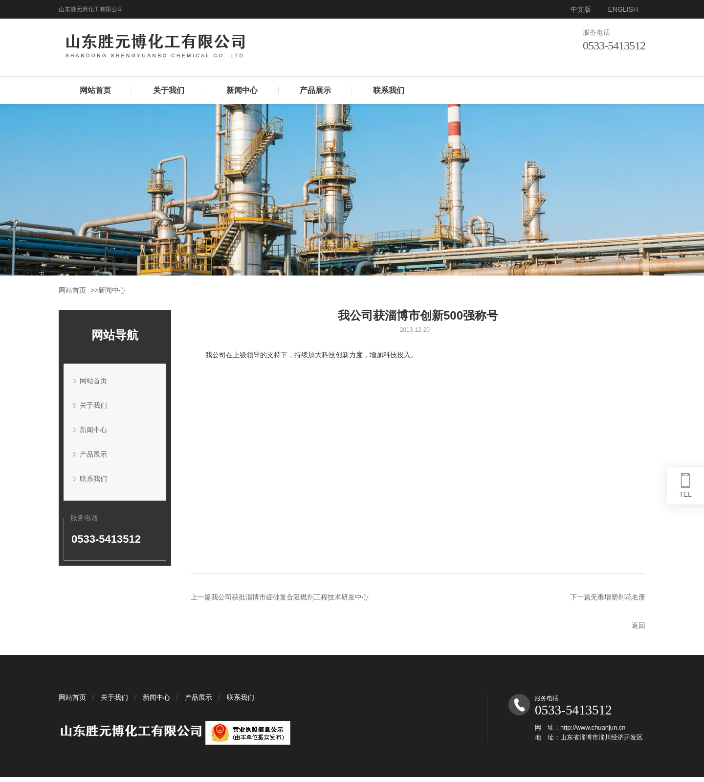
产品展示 (315, 90)
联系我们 (388, 90)
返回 (638, 625)
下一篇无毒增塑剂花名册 (607, 597)
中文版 (581, 9)
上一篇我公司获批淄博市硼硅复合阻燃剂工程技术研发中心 (280, 597)
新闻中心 (242, 90)
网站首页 (95, 90)
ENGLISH (623, 9)
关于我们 (168, 90)
